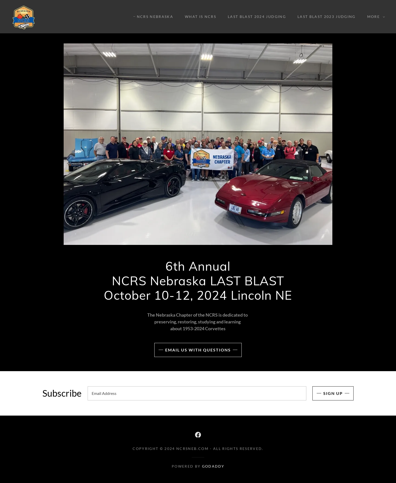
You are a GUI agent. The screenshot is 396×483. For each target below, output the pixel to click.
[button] (375, 17)
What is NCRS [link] (200, 16)
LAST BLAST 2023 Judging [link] (327, 16)
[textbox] (197, 393)
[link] (23, 16)
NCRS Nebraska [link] (155, 16)
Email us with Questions (198, 349)
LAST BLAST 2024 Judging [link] (257, 16)
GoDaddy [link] (213, 466)
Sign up (333, 393)
